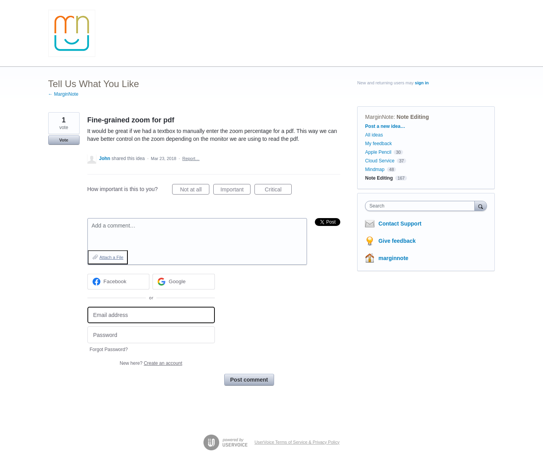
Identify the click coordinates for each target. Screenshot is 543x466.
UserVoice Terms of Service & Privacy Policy (297, 442)
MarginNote (379, 117)
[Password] (151, 334)
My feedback (378, 143)
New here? (151, 363)
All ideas (374, 135)
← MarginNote (63, 94)
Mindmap (374, 169)
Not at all (194, 190)
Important (235, 190)
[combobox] (421, 206)
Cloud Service (379, 161)
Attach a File (111, 257)
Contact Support (399, 223)
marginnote (393, 258)
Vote (63, 140)
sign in (422, 82)
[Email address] (151, 315)
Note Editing (413, 117)
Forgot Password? (109, 349)
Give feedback (397, 241)
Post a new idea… (385, 126)
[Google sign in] (184, 281)
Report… (191, 158)
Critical (278, 190)
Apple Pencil (378, 152)
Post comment (249, 380)
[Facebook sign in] (118, 281)
